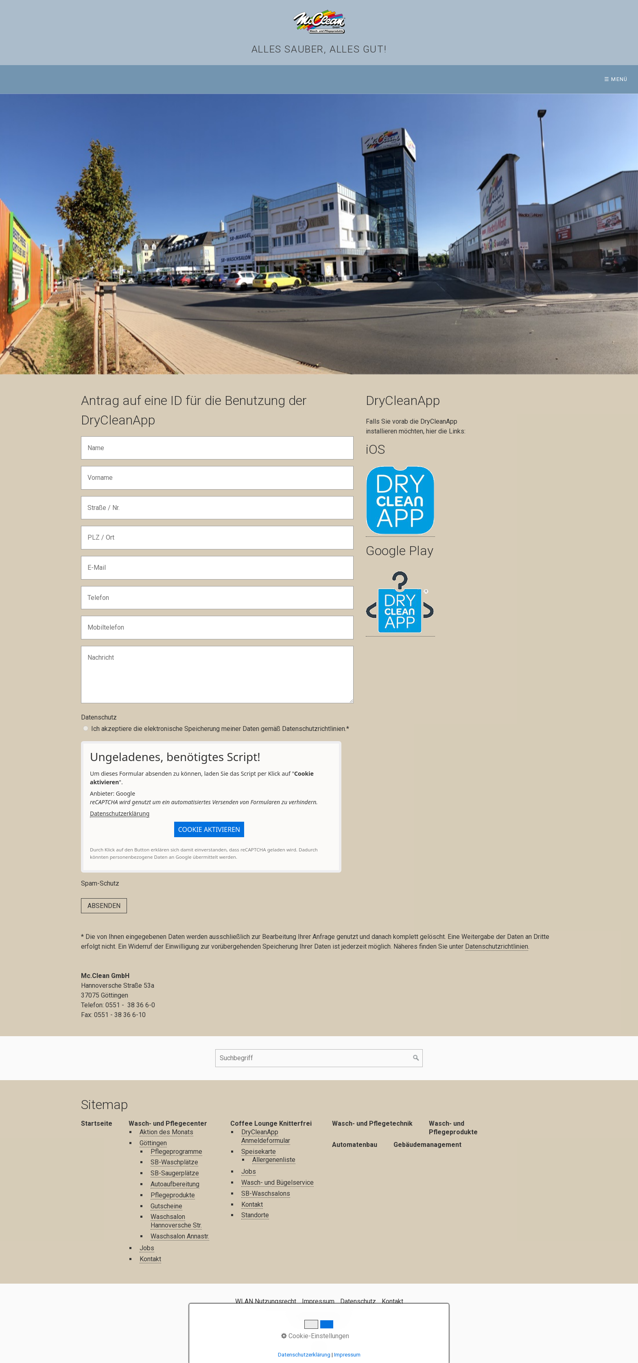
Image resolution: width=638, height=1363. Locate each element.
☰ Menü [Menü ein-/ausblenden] (616, 79)
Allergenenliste (273, 1160)
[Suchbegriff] (319, 1058)
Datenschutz (99, 717)
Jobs (147, 1248)
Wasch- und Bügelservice (277, 1182)
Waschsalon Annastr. (180, 1236)
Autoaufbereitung (175, 1184)
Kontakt (150, 1259)
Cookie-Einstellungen (315, 1336)
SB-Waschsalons (265, 1193)
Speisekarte (258, 1151)
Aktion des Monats (166, 1132)
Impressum (318, 1301)
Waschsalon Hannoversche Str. (176, 1221)
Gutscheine (166, 1206)
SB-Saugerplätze (175, 1173)
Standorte (255, 1215)
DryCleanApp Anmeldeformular (265, 1136)
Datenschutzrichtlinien (496, 946)
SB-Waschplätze (174, 1162)
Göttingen (153, 1143)
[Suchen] (416, 1058)
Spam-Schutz (100, 883)
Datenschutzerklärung (119, 813)
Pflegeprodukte (173, 1195)
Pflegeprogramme (176, 1151)
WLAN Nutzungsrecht (265, 1301)
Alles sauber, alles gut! (319, 49)
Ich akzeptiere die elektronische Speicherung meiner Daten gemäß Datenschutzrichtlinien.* (220, 729)
